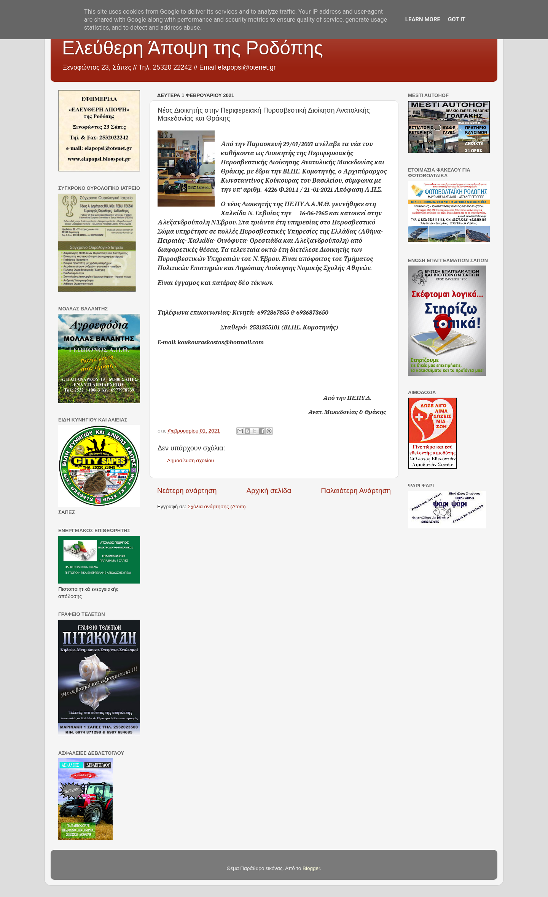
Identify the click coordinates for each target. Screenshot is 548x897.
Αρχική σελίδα (269, 491)
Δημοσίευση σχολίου (190, 460)
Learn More (422, 19)
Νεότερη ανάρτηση (187, 491)
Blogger (311, 868)
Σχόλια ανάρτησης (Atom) (217, 506)
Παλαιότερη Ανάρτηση (356, 491)
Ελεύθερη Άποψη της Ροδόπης (192, 48)
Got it (456, 19)
